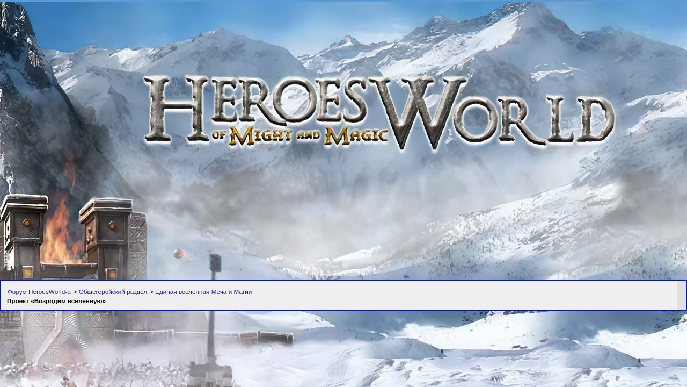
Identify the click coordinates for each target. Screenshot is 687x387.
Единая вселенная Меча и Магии (203, 291)
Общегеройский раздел (113, 291)
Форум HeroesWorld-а (39, 291)
